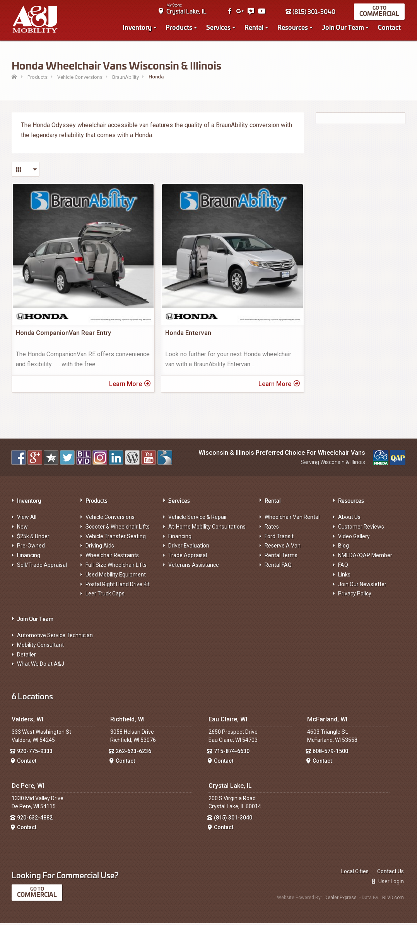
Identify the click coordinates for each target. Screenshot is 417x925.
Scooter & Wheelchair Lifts (117, 529)
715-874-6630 (232, 753)
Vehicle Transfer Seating (115, 538)
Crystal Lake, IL (187, 11)
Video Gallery (354, 538)
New (22, 529)
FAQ (343, 567)
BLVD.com (393, 900)
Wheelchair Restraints (112, 557)
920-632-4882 (35, 820)
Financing (28, 557)
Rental (254, 27)
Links (344, 577)
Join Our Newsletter (362, 586)
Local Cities (355, 873)
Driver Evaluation (188, 548)
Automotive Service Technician (55, 637)
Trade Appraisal (187, 557)
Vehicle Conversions (110, 519)
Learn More (129, 385)
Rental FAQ (278, 567)
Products (179, 27)
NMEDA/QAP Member (365, 557)
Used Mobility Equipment (115, 577)
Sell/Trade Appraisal (42, 567)
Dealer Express (341, 900)
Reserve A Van (283, 548)
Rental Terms (281, 557)
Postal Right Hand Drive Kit (117, 586)
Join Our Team (344, 27)
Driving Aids (99, 548)
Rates (272, 529)
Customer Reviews (361, 529)
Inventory (137, 27)
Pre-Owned (31, 548)
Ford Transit (279, 538)
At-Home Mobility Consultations (207, 529)
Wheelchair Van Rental (292, 519)
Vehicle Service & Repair (197, 519)
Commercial (380, 14)
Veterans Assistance (193, 567)
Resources (293, 27)
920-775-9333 (35, 753)
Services (219, 27)
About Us (349, 519)
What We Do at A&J (40, 666)
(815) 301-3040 (311, 12)
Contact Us (390, 873)
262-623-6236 (133, 753)
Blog (343, 548)
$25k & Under (33, 538)
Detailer (26, 656)
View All (26, 519)
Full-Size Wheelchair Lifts (116, 567)
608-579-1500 (330, 753)
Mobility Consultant (40, 647)
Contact (390, 27)
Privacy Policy (354, 596)
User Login (388, 884)
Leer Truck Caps (105, 596)
